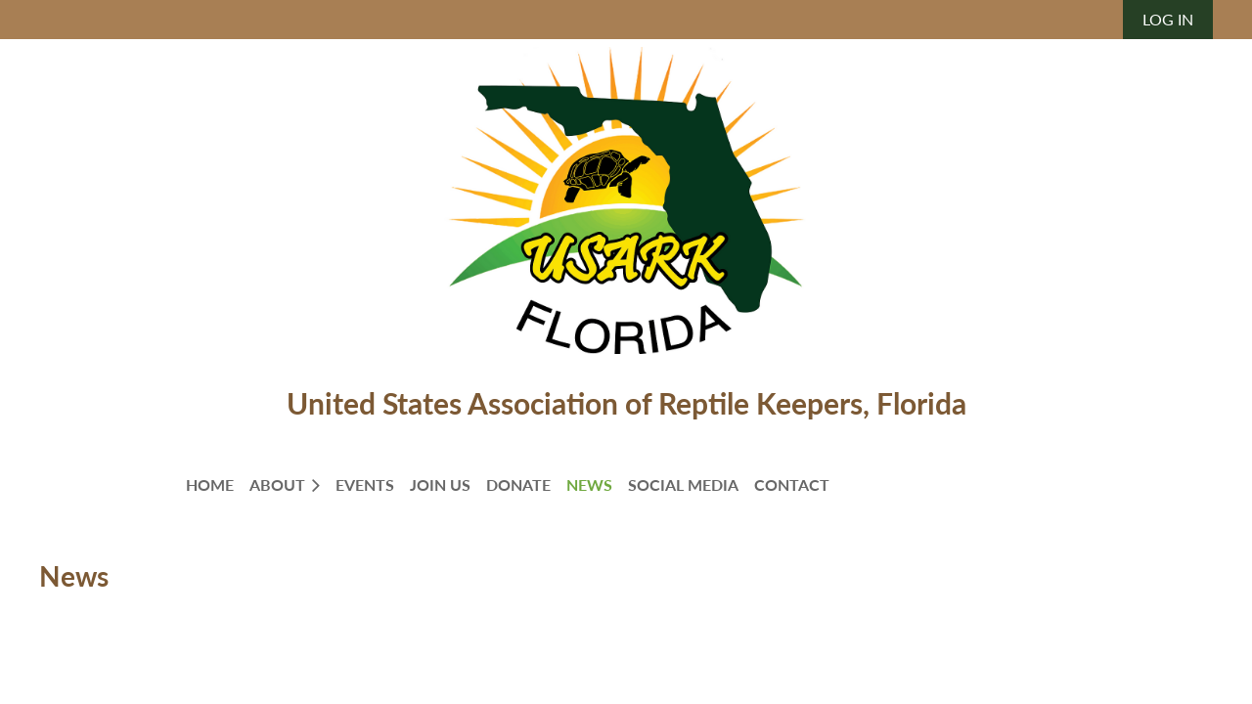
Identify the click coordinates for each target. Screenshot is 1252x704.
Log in (1167, 19)
